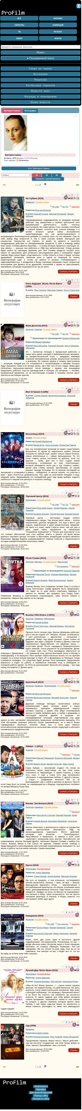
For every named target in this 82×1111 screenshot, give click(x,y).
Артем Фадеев (53, 876)
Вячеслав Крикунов (42, 698)
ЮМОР (19, 38)
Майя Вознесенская (57, 580)
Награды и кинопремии (40, 96)
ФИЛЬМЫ (58, 18)
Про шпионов (61, 924)
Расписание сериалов (40, 85)
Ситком (75, 755)
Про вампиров (61, 566)
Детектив (29, 329)
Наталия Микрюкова (60, 574)
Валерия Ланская (41, 514)
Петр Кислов (56, 981)
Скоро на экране (40, 68)
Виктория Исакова (69, 876)
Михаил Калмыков (58, 928)
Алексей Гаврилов (72, 571)
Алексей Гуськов (41, 214)
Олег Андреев (56, 1037)
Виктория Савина (55, 290)
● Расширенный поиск (40, 58)
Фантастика (63, 562)
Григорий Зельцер (56, 346)
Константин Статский (46, 815)
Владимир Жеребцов (57, 821)
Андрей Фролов (40, 821)
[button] (37, 175)
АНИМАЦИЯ (57, 25)
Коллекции (40, 74)
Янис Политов (40, 290)
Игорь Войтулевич (44, 508)
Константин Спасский (43, 933)
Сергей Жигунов (57, 514)
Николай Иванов (56, 626)
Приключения (50, 686)
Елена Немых (43, 928)
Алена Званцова (43, 873)
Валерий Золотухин (60, 698)
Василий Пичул (43, 574)
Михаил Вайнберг (43, 342)
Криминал (30, 202)
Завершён (74, 207)
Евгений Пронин (72, 514)
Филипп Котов (40, 764)
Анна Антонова (51, 445)
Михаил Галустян (54, 764)
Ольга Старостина (71, 290)
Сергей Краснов (60, 508)
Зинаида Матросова (71, 338)
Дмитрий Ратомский (57, 214)
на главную (15, 1084)
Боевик (29, 438)
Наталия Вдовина (41, 981)
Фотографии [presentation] (30, 111)
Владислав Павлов (67, 445)
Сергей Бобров (41, 622)
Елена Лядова (40, 876)
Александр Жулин (70, 981)
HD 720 (64, 207)
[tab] (12, 111)
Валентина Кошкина (57, 396)
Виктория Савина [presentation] (12, 111)
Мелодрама (31, 500)
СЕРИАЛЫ (19, 25)
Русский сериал (42, 202)
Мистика (38, 562)
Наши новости (41, 102)
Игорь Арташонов (71, 1037)
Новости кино (40, 91)
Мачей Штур (39, 445)
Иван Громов (68, 764)
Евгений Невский (63, 815)
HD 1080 (54, 207)
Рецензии (40, 79)
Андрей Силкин (42, 1033)
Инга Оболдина (40, 346)
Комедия (38, 329)
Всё (30, 168)
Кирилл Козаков (40, 580)
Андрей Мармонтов (43, 441)
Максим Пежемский (45, 758)
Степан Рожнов (40, 396)
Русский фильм (43, 869)
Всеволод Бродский (63, 758)
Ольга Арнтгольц (41, 626)
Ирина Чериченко (60, 933)
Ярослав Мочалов (43, 210)
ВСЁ (19, 18)
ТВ (19, 32)
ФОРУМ (57, 38)
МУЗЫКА (58, 32)
